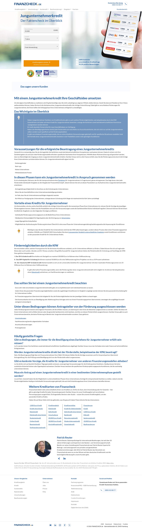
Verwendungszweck (30, 44)
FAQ (44, 492)
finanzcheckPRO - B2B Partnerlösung (83, 485)
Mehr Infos (110, 463)
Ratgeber (67, 9)
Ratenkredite (18, 492)
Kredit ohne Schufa (36, 408)
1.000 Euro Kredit (36, 405)
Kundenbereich (122, 9)
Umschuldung (33, 9)
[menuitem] (118, 9)
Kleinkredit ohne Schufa (38, 415)
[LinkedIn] (55, 525)
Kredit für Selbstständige (72, 408)
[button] (118, 4)
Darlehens (61, 180)
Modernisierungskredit (72, 421)
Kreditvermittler (69, 405)
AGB (72, 492)
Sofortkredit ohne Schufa (72, 412)
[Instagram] (60, 525)
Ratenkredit (34, 412)
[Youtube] (50, 525)
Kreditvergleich (20, 9)
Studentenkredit (35, 418)
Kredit (86, 408)
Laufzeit (27, 36)
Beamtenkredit (35, 424)
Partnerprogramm (77, 482)
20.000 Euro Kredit (54, 418)
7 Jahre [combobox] (27, 39)
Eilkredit (86, 415)
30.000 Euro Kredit (54, 421)
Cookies (125, 524)
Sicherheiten (66, 218)
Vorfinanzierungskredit (37, 427)
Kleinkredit (52, 408)
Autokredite (18, 488)
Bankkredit (68, 415)
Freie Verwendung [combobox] (31, 47)
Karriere (75, 9)
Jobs (44, 485)
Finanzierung (88, 405)
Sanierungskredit (89, 418)
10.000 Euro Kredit (90, 421)
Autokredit (44, 9)
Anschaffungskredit (55, 424)
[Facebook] (64, 525)
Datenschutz (75, 495)
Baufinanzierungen (20, 498)
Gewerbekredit (69, 424)
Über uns (46, 482)
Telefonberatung (76, 488)
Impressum (75, 501)
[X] (69, 525)
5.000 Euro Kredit (90, 412)
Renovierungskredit (71, 418)
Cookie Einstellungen (78, 498)
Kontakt (74, 504)
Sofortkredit (52, 412)
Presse (45, 488)
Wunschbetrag (28, 29)
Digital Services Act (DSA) (79, 507)
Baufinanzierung (56, 9)
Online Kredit (34, 421)
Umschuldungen (20, 318)
